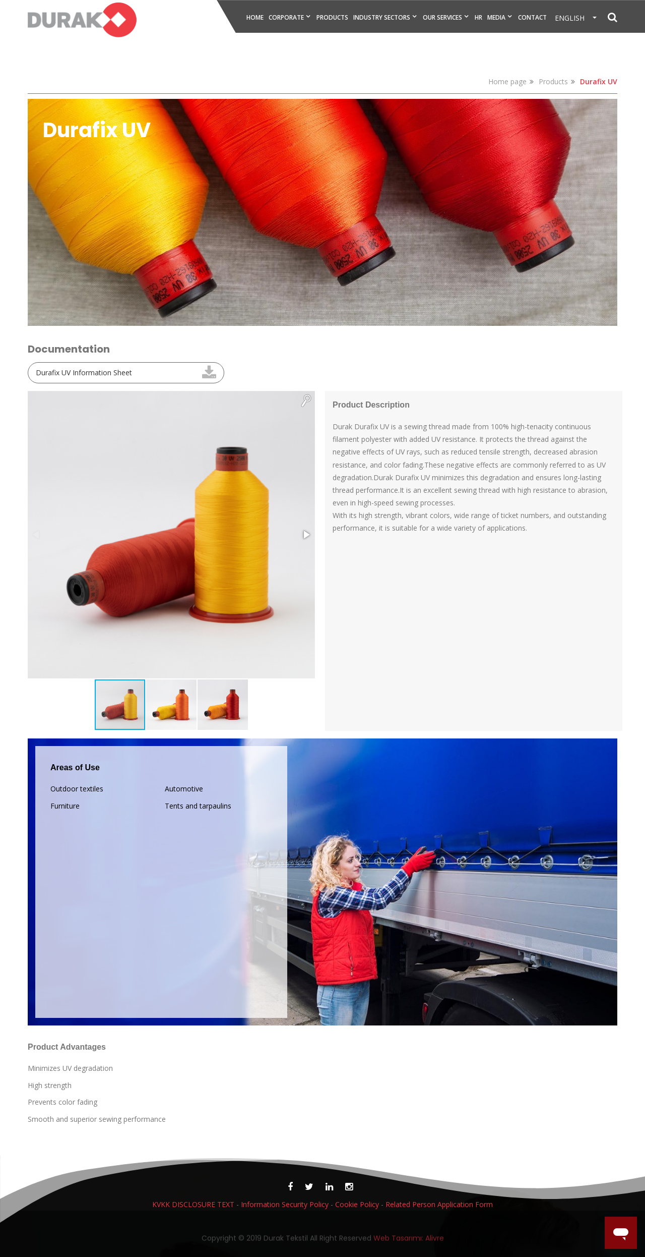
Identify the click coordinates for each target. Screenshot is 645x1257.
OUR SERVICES (442, 17)
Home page (507, 81)
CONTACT (532, 17)
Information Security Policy (285, 1204)
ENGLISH (573, 18)
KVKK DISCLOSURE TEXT (193, 1204)
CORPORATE (286, 17)
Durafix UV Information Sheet (84, 372)
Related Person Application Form (439, 1204)
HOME (255, 17)
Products (553, 81)
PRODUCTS (332, 17)
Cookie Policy (357, 1204)
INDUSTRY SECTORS (381, 17)
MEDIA (496, 17)
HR (478, 17)
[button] (306, 400)
